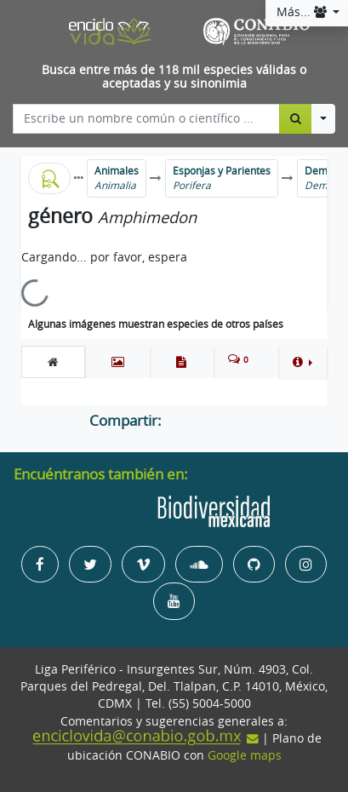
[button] (302, 362)
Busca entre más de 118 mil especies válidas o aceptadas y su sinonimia (174, 77)
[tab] (53, 362)
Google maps (245, 755)
